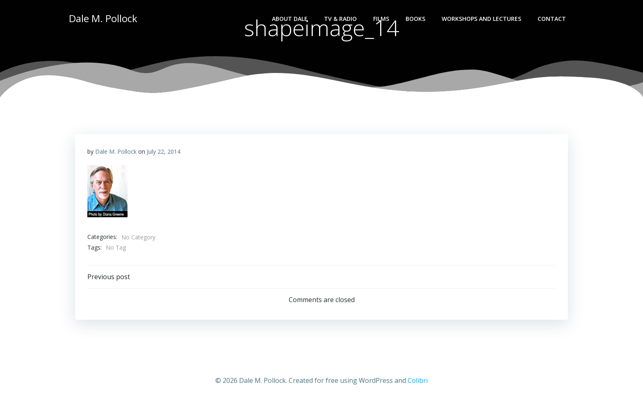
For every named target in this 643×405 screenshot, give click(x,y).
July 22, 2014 (163, 151)
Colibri (418, 380)
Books (415, 19)
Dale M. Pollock (116, 151)
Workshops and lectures (481, 19)
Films (381, 19)
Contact (552, 19)
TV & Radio (340, 19)
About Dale (290, 19)
